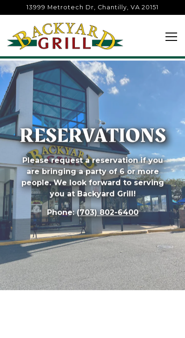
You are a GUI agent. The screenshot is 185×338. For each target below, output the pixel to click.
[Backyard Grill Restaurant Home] (65, 35)
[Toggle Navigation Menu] (171, 37)
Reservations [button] (92, 324)
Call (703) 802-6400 (92, 298)
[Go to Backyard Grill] (92, 7)
